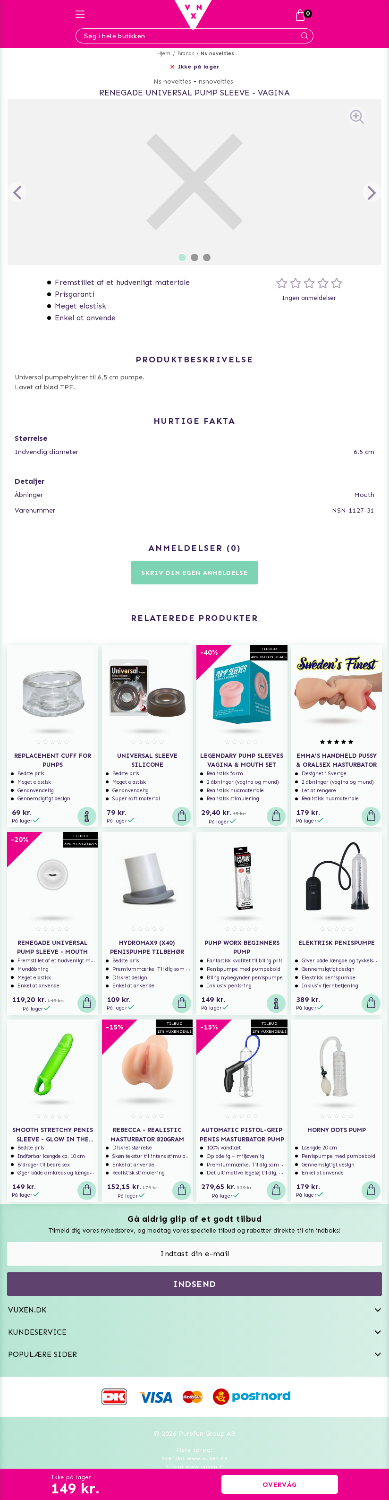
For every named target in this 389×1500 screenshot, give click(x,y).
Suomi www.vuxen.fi (194, 1467)
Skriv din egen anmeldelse (194, 573)
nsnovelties (216, 81)
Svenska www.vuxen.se (194, 1458)
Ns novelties (217, 54)
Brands (186, 54)
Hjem (164, 54)
